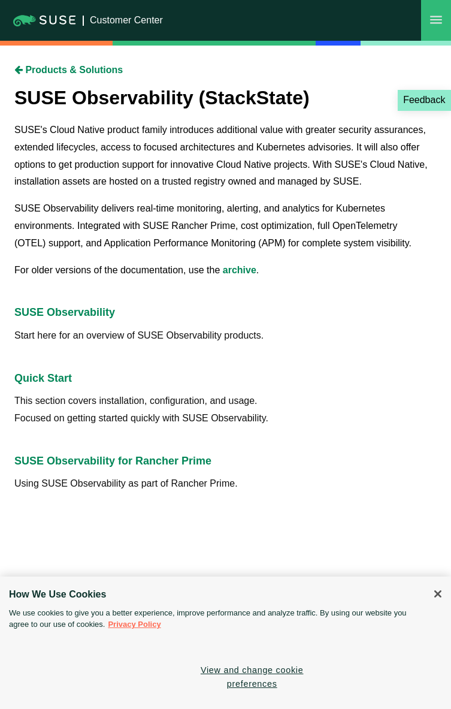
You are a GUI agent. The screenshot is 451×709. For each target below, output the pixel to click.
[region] (225, 643)
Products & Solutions (68, 70)
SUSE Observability (64, 312)
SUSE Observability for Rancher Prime (112, 461)
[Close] (438, 594)
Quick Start (43, 378)
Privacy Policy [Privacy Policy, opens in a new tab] (134, 624)
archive (239, 270)
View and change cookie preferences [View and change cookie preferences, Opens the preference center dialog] (252, 677)
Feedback (424, 100)
